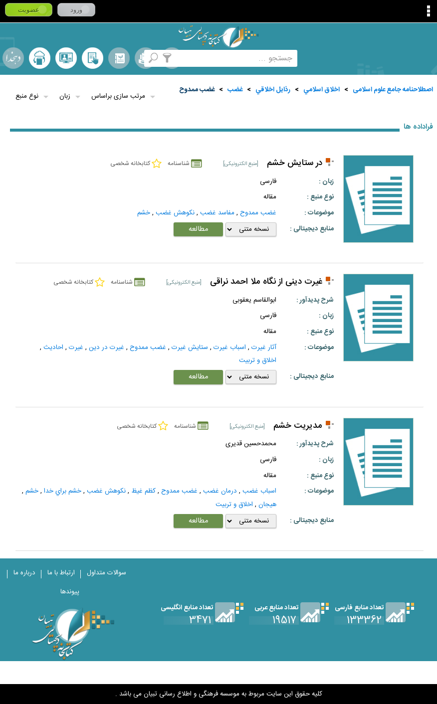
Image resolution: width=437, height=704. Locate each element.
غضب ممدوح (197, 89)
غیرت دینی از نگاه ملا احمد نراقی (266, 282)
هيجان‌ (267, 504)
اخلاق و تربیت (257, 360)
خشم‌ (143, 212)
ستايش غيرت (190, 347)
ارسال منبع (39, 58)
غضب (234, 89)
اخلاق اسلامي (321, 89)
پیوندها (69, 591)
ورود (76, 9)
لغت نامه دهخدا (13, 58)
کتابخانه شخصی (92, 58)
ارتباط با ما (61, 572)
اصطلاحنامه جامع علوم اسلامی (393, 89)
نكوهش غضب (175, 212)
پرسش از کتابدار (66, 58)
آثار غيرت (263, 347)
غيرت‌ (76, 347)
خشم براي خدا (62, 491)
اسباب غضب (259, 491)
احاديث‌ (53, 347)
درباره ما (24, 572)
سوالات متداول (106, 572)
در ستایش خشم (294, 163)
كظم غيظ (143, 491)
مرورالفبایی (119, 58)
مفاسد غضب (217, 212)
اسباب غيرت (230, 347)
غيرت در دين (106, 347)
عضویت (28, 9)
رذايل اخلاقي (272, 89)
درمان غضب (220, 491)
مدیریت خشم (297, 426)
